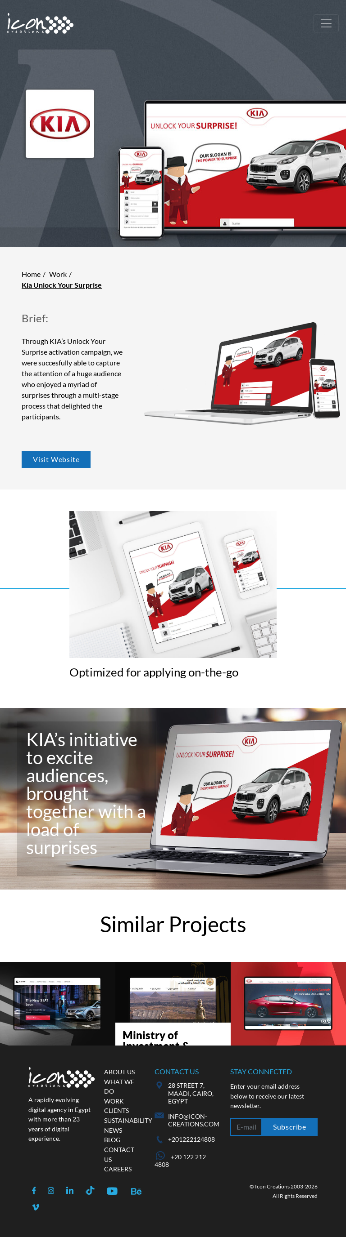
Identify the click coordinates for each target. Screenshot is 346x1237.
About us (119, 1072)
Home (31, 274)
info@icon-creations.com (193, 1120)
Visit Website (56, 459)
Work (58, 274)
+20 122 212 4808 (180, 1161)
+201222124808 (191, 1139)
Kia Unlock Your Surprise (62, 284)
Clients (116, 1110)
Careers (118, 1169)
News (113, 1130)
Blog (112, 1140)
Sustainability (128, 1120)
